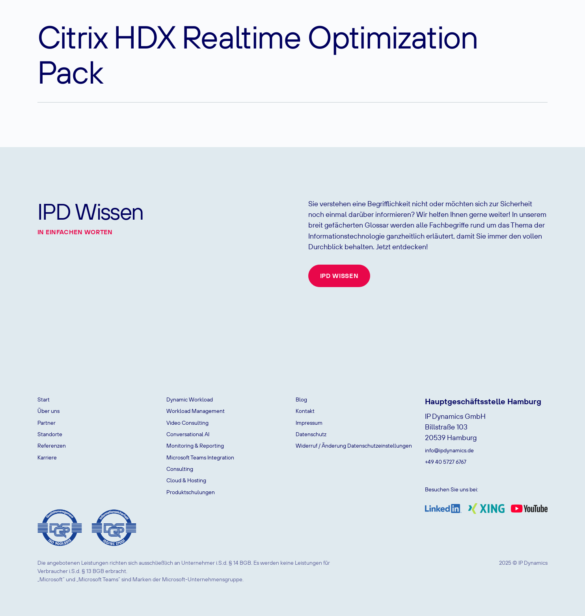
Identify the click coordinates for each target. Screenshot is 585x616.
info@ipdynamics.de (449, 450)
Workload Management (195, 410)
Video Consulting (187, 422)
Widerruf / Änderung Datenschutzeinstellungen (354, 445)
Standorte (49, 434)
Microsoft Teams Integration (200, 457)
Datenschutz (311, 434)
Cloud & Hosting (186, 480)
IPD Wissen (339, 276)
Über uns (48, 410)
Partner (46, 422)
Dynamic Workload (189, 399)
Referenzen (51, 445)
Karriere (47, 457)
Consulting (179, 468)
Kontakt (305, 410)
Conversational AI (187, 434)
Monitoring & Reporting (195, 445)
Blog (301, 399)
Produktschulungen (190, 492)
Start (43, 399)
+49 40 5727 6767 (445, 461)
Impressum (309, 422)
